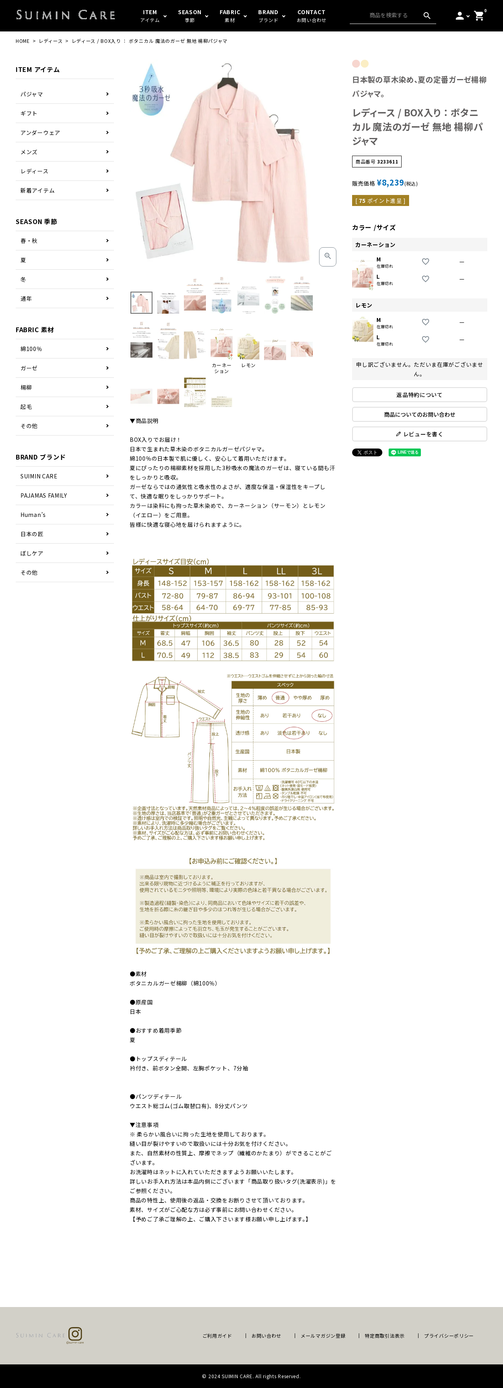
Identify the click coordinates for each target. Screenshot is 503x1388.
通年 (26, 298)
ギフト (29, 113)
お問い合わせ (266, 1335)
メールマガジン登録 (323, 1335)
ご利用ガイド (217, 1335)
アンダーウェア (40, 132)
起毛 (26, 406)
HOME (23, 40)
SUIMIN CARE (39, 476)
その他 (29, 426)
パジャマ (31, 94)
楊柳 (26, 387)
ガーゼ (29, 368)
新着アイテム (37, 190)
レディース (51, 40)
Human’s (33, 514)
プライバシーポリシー (449, 1335)
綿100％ (31, 349)
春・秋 (29, 241)
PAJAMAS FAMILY (43, 495)
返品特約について (420, 395)
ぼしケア (32, 553)
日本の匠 (32, 534)
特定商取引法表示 (385, 1335)
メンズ (29, 152)
